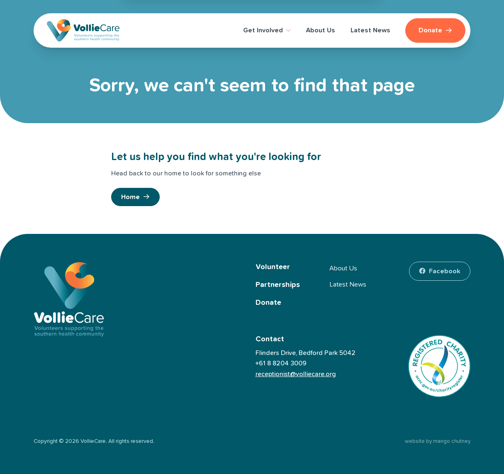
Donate (268, 302)
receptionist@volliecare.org (296, 374)
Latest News (347, 284)
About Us (343, 268)
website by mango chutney (437, 441)
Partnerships (278, 285)
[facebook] (439, 271)
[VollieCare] (83, 30)
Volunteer (273, 267)
